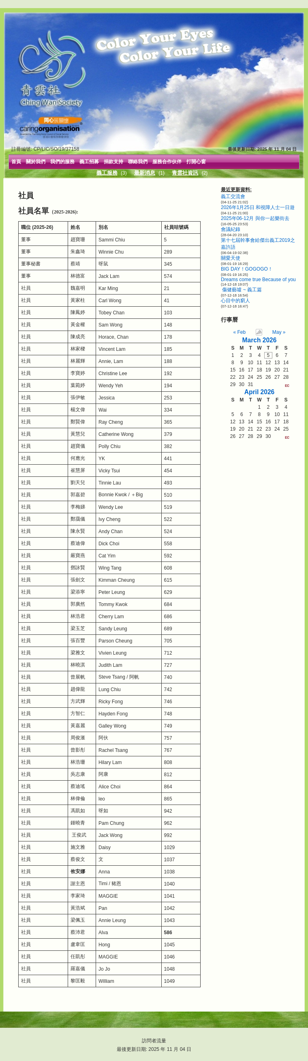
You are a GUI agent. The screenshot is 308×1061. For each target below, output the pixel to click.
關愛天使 (230, 258)
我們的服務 (62, 161)
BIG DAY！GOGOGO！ (247, 269)
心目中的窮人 (235, 300)
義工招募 (89, 161)
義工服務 (107, 173)
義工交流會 (233, 196)
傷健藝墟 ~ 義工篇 (241, 289)
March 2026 (259, 340)
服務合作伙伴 (167, 161)
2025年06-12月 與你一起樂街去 (255, 218)
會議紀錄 (230, 229)
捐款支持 (113, 161)
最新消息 (144, 173)
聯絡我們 (138, 161)
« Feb (239, 332)
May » (279, 332)
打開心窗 (196, 161)
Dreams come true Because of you (258, 279)
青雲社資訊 (185, 173)
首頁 (16, 161)
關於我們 (35, 161)
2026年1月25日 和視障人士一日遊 (258, 207)
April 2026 (259, 392)
